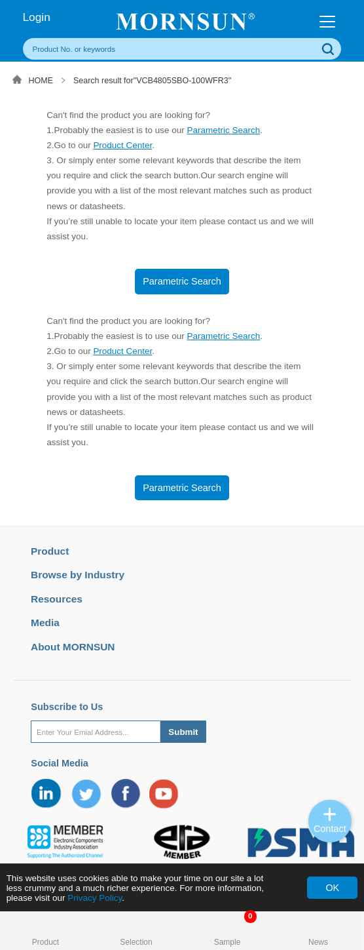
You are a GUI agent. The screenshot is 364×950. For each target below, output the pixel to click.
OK (332, 887)
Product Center (122, 145)
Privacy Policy (94, 898)
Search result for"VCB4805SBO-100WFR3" (152, 80)
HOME (41, 80)
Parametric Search (224, 130)
